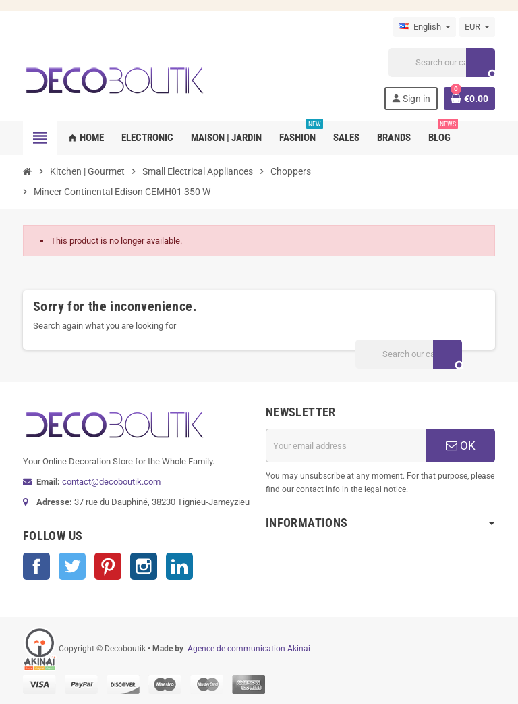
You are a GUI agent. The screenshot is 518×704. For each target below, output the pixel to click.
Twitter (72, 566)
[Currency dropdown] (477, 27)
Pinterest (107, 566)
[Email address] (346, 445)
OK (461, 445)
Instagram (143, 566)
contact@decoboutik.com (111, 482)
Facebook (36, 566)
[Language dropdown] (424, 27)
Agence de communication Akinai (249, 648)
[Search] (441, 62)
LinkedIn (179, 566)
